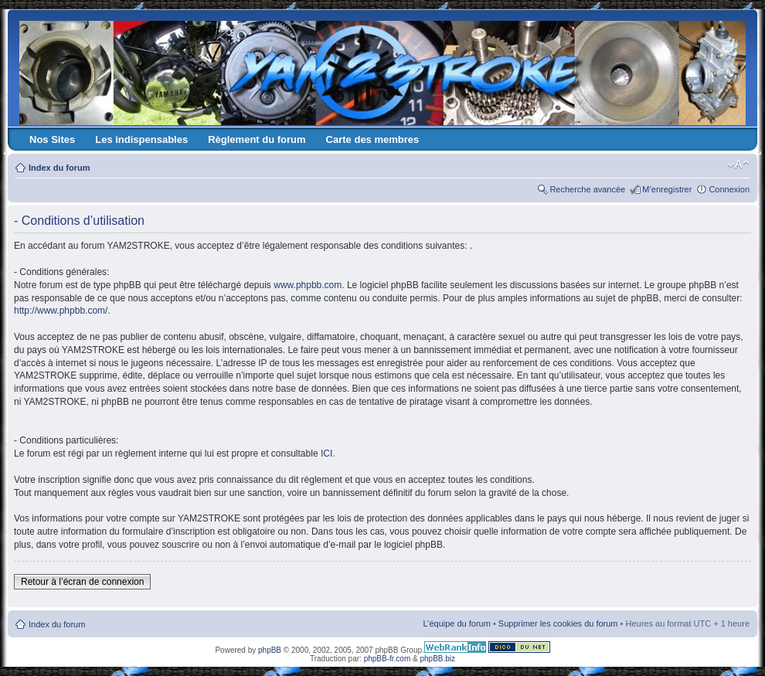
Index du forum (59, 167)
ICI (326, 453)
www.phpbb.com (308, 285)
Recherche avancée (587, 189)
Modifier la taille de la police (738, 165)
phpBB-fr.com (387, 658)
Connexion (729, 189)
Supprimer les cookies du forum (558, 623)
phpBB (269, 650)
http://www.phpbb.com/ (60, 310)
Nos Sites (52, 139)
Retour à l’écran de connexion (82, 581)
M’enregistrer (667, 189)
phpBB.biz (437, 658)
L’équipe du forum (456, 623)
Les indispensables (141, 139)
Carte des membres (373, 139)
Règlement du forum (256, 139)
